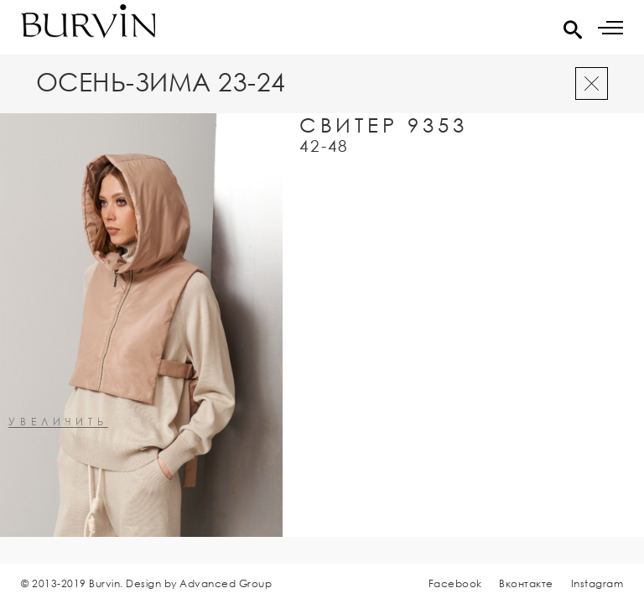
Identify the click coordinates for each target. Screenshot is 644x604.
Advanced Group (225, 583)
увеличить (58, 422)
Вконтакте (526, 583)
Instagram (597, 583)
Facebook (455, 583)
